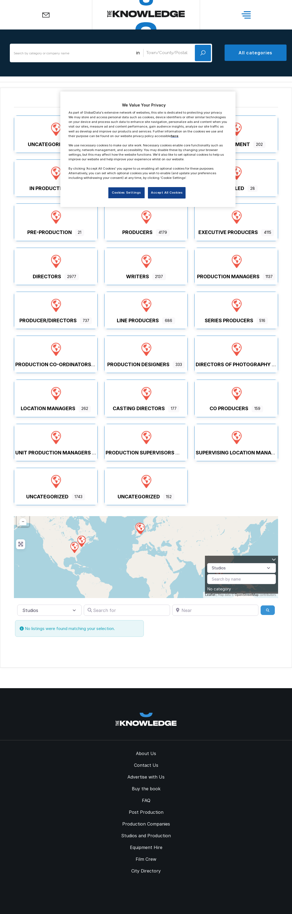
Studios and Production (146, 835)
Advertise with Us (146, 777)
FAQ (146, 800)
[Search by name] (241, 579)
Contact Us (146, 765)
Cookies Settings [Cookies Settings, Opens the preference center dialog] (126, 192)
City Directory (146, 871)
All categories (255, 52)
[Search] (268, 610)
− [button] (23, 522)
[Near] (215, 610)
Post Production (146, 812)
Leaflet (210, 595)
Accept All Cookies (167, 192)
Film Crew (146, 859)
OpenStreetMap (247, 595)
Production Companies (146, 824)
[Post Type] (241, 568)
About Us (146, 753)
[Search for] (127, 610)
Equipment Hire (146, 847)
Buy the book (146, 788)
